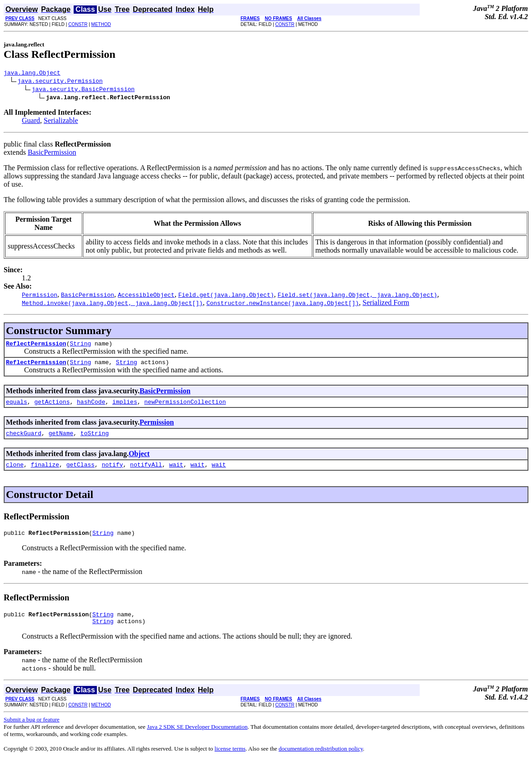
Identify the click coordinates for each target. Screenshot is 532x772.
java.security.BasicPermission (83, 90)
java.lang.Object (32, 74)
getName (61, 440)
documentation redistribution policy (321, 760)
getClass (80, 472)
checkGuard (23, 440)
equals (16, 407)
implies (124, 407)
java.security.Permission (60, 82)
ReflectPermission (36, 346)
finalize (45, 472)
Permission (157, 428)
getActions (52, 407)
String (80, 346)
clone (15, 472)
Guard (31, 122)
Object (139, 460)
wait (176, 472)
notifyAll (146, 472)
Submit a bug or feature (32, 731)
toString (94, 440)
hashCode (91, 407)
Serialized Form (385, 304)
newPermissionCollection (185, 407)
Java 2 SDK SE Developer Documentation (197, 739)
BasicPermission (52, 153)
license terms (230, 760)
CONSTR (77, 24)
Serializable (61, 122)
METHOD (101, 24)
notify (112, 472)
